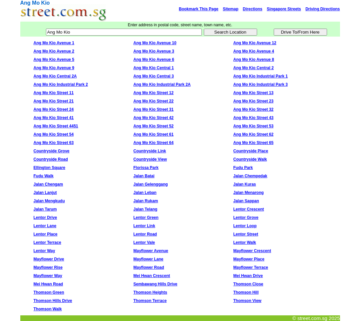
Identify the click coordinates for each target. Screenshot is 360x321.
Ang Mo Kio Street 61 (154, 134)
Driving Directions (322, 9)
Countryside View (150, 159)
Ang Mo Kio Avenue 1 (54, 43)
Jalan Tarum (45, 209)
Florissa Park (146, 167)
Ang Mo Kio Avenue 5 (54, 59)
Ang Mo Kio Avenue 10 (155, 43)
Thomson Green (49, 292)
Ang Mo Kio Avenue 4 (253, 51)
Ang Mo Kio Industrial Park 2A (162, 84)
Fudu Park (243, 167)
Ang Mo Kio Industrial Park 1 (260, 76)
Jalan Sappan (246, 201)
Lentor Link (144, 226)
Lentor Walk (244, 242)
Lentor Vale (144, 242)
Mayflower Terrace (250, 267)
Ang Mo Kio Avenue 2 (54, 51)
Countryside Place (250, 151)
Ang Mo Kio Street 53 (253, 126)
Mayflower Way (48, 275)
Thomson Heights (150, 292)
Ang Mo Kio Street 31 (154, 109)
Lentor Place (46, 234)
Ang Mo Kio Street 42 (154, 117)
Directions (252, 9)
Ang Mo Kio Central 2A (55, 76)
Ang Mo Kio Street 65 (253, 142)
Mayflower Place (248, 259)
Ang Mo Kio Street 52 (154, 126)
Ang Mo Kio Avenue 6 (154, 59)
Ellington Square (49, 167)
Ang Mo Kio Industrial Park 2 (61, 84)
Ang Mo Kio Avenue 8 (253, 59)
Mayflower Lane (149, 259)
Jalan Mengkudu (49, 201)
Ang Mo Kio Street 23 (253, 101)
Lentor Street (245, 234)
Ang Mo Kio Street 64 (154, 142)
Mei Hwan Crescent (152, 275)
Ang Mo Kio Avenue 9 (54, 68)
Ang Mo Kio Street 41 (54, 117)
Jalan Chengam (48, 184)
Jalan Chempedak (250, 176)
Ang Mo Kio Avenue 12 (254, 43)
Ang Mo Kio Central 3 (154, 76)
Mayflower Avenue (151, 250)
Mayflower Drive (49, 259)
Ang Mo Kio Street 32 (253, 109)
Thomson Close (248, 284)
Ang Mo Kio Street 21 (54, 101)
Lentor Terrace (47, 242)
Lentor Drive (45, 217)
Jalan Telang (146, 209)
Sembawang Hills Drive (156, 284)
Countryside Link (150, 151)
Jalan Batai (144, 176)
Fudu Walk (44, 176)
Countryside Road (51, 159)
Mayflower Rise (48, 267)
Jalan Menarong (248, 192)
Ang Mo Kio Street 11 (54, 92)
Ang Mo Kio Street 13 (253, 92)
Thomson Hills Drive (53, 300)
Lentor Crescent (248, 209)
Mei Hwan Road (48, 284)
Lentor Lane (45, 226)
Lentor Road (145, 234)
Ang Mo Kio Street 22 (154, 101)
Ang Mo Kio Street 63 (54, 142)
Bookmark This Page (198, 9)
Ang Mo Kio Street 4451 (56, 126)
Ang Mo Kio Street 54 (54, 134)
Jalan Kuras (244, 184)
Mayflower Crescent (252, 250)
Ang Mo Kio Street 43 (253, 117)
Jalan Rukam (146, 201)
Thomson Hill (246, 292)
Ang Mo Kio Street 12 (154, 92)
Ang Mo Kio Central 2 (253, 68)
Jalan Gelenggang (151, 184)
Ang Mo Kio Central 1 (154, 68)
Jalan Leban (145, 192)
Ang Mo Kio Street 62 (253, 134)
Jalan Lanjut (45, 192)
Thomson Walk (48, 309)
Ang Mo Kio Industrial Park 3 (260, 84)
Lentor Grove (245, 217)
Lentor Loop (245, 226)
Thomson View (247, 300)
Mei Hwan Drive (248, 275)
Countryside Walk (250, 159)
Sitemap (230, 9)
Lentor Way (44, 250)
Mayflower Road (149, 267)
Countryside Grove (52, 151)
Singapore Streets (284, 9)
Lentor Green (146, 217)
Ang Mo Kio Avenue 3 (154, 51)
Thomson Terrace (150, 300)
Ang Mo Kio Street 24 (54, 109)
